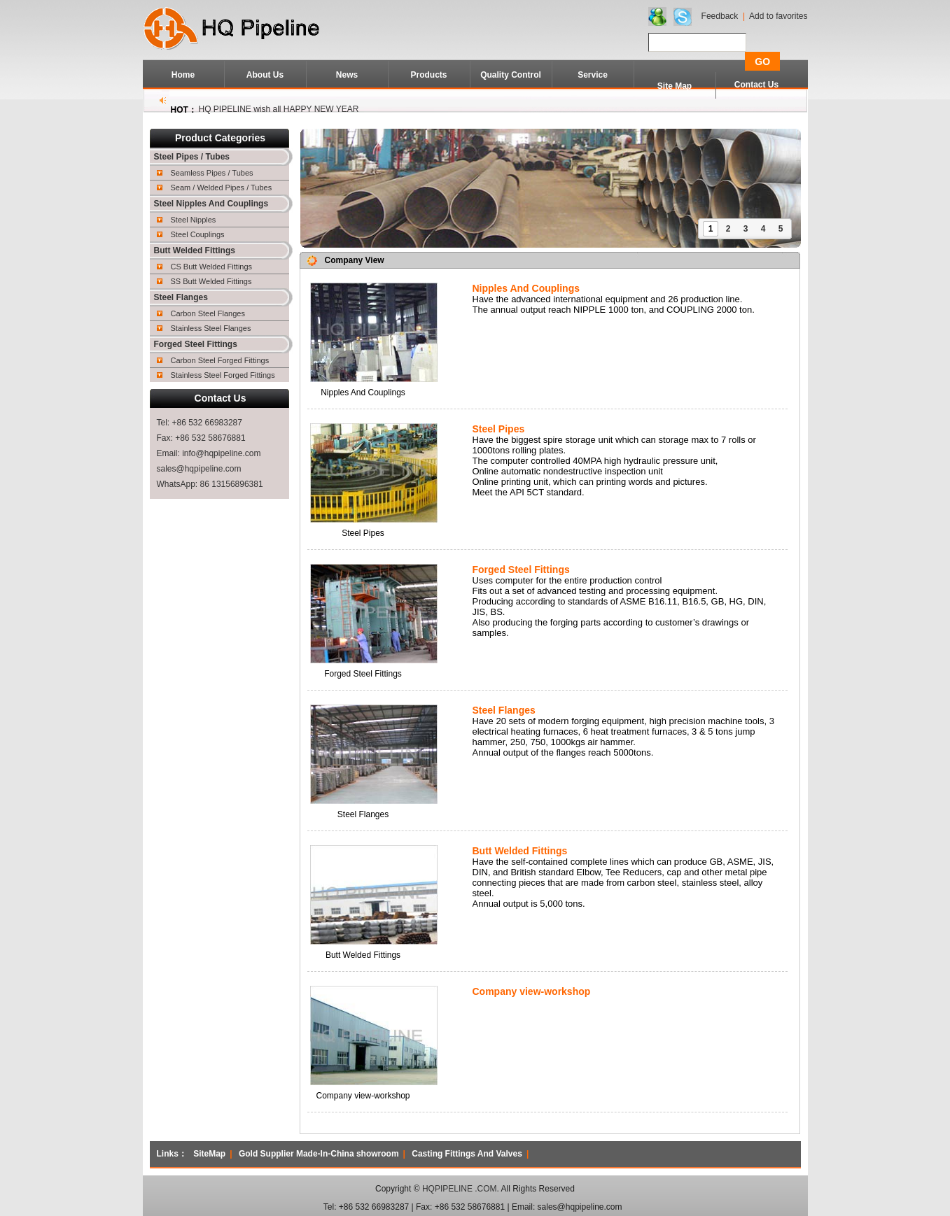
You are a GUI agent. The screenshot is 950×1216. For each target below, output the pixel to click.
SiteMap (209, 1154)
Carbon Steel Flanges (208, 313)
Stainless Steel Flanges (211, 328)
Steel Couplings (198, 234)
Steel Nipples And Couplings (211, 203)
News (347, 75)
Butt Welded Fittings (194, 250)
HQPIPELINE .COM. (460, 1189)
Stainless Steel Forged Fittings (223, 375)
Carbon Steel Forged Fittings (220, 360)
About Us (265, 75)
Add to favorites (778, 16)
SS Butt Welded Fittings (211, 281)
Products (428, 75)
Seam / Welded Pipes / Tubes (221, 187)
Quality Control (510, 75)
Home (183, 75)
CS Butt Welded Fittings (212, 266)
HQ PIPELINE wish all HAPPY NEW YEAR (279, 109)
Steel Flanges (181, 297)
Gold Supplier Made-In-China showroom (319, 1154)
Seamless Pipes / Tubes (212, 173)
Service (593, 75)
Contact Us (756, 85)
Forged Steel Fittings (195, 344)
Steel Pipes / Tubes (192, 157)
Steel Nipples (193, 219)
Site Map (674, 86)
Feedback (720, 16)
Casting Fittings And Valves (467, 1154)
